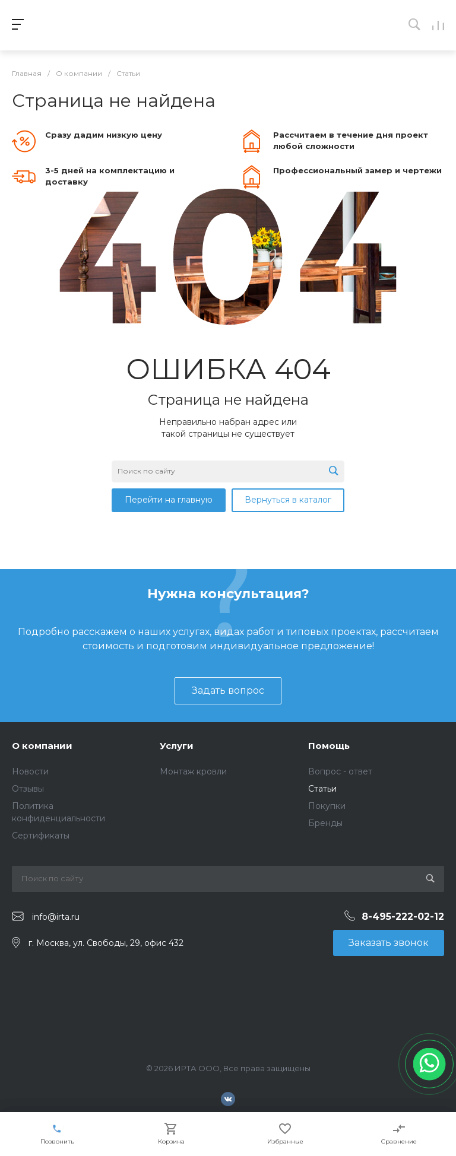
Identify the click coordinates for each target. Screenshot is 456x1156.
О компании (42, 745)
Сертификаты (40, 835)
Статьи (322, 788)
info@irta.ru (56, 917)
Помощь (329, 745)
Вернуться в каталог (288, 499)
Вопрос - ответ (340, 771)
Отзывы (28, 788)
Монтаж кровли (193, 771)
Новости (30, 771)
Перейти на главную (169, 499)
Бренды (325, 823)
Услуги (177, 745)
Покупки (327, 806)
